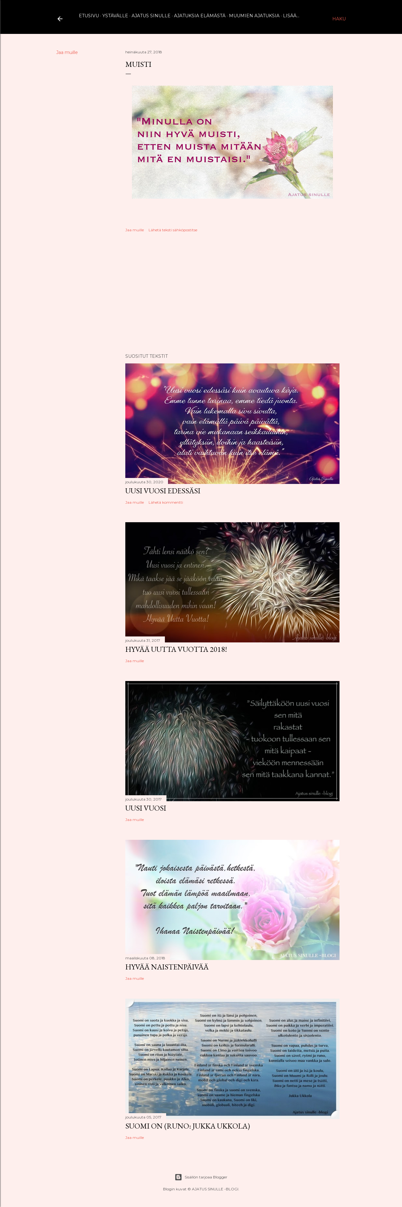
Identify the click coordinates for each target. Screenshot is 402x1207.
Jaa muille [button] (67, 52)
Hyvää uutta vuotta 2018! (176, 649)
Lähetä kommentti (166, 502)
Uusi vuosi (145, 808)
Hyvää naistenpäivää (167, 967)
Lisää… (291, 16)
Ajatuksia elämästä (199, 16)
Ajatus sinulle (151, 16)
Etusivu (89, 16)
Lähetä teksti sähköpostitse (173, 230)
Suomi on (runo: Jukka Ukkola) (187, 1126)
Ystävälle (115, 16)
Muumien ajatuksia (254, 16)
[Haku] (339, 18)
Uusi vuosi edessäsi (162, 491)
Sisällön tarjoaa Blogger (201, 1177)
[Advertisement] (232, 294)
